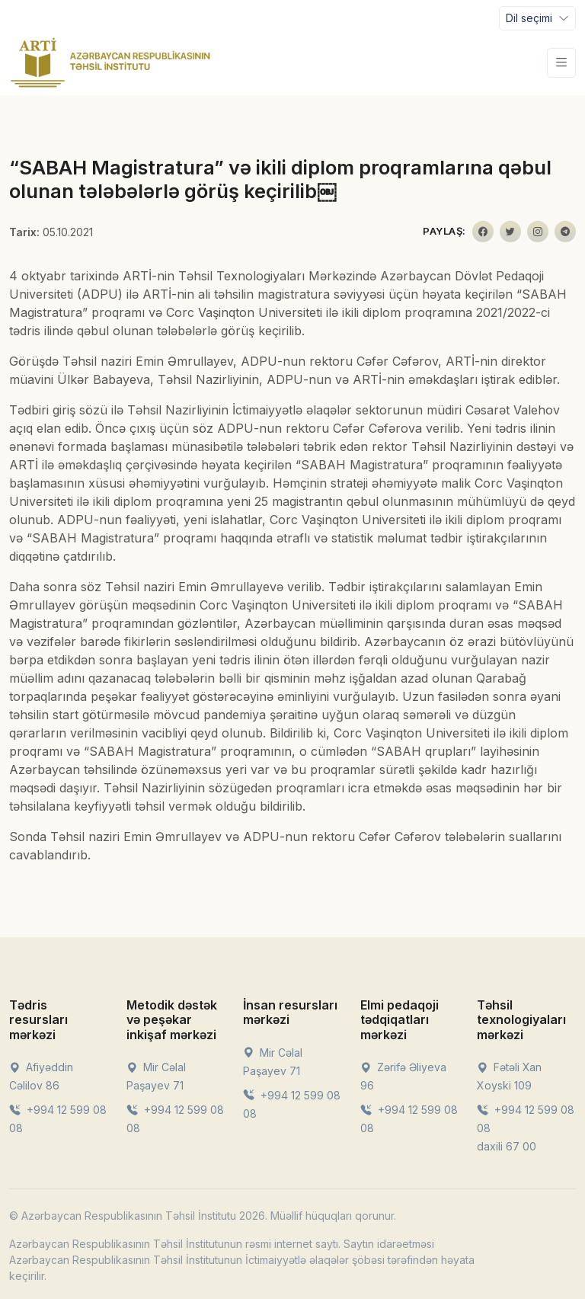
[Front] (110, 62)
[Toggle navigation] (537, 18)
